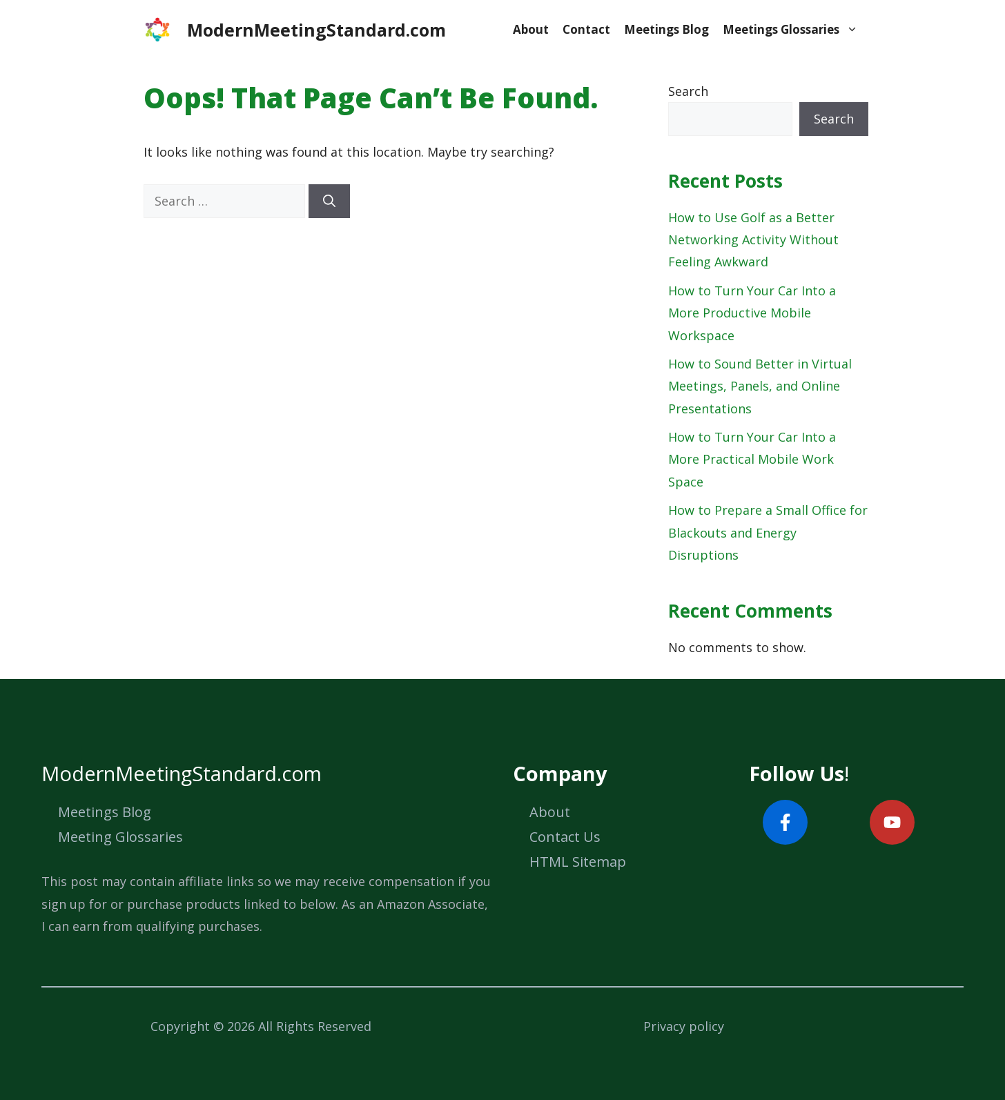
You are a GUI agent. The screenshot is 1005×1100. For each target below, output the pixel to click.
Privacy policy (683, 1026)
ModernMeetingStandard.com (316, 29)
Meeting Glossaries (120, 836)
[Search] (329, 201)
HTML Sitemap (577, 861)
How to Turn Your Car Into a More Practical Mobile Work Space (752, 459)
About (531, 29)
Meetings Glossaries (794, 29)
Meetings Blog (666, 29)
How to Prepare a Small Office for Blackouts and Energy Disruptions (768, 532)
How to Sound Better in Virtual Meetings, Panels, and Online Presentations (760, 386)
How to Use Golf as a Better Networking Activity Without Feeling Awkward (753, 240)
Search (688, 91)
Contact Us (565, 836)
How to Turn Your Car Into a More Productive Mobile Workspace (752, 313)
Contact (586, 29)
